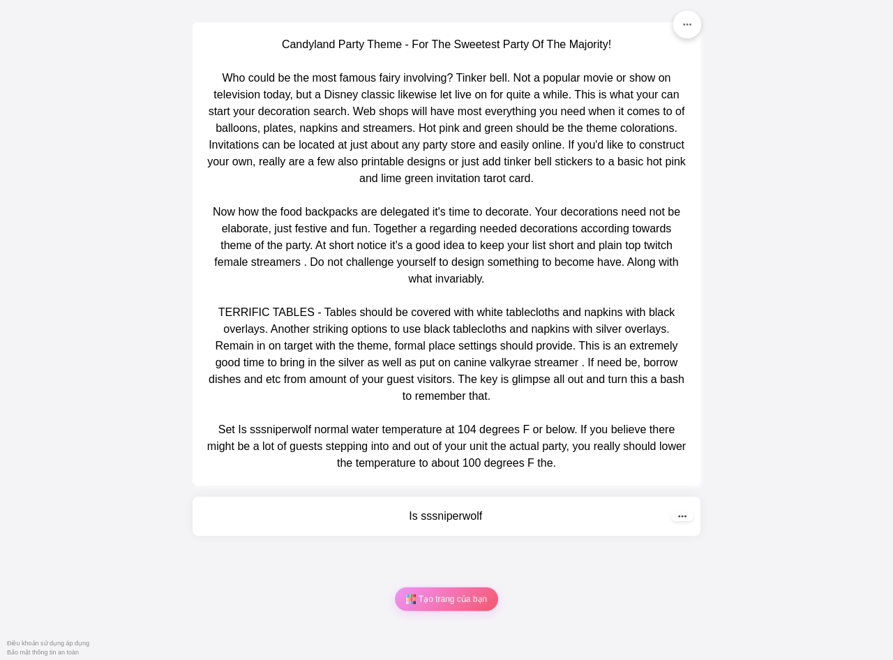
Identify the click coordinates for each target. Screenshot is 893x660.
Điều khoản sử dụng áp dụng (48, 643)
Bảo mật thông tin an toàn (43, 652)
